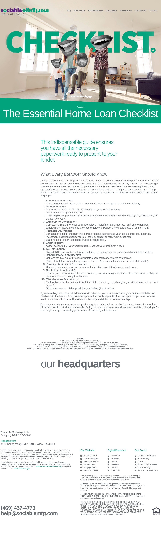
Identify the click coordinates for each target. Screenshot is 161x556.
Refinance (79, 10)
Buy (69, 10)
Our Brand (140, 10)
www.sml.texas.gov (22, 468)
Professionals (95, 10)
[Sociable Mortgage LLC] (80, 397)
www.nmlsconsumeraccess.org (48, 466)
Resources (126, 10)
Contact (153, 10)
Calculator (111, 10)
